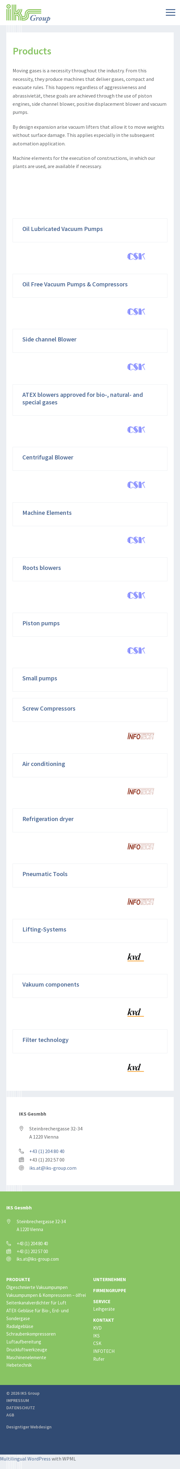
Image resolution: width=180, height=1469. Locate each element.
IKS (96, 1336)
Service (101, 1301)
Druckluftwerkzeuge (26, 1350)
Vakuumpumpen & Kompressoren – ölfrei (46, 1295)
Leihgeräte (104, 1309)
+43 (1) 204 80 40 (47, 1151)
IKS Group (28, 13)
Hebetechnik (19, 1365)
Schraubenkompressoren (31, 1334)
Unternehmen (109, 1279)
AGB (10, 1415)
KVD (97, 1328)
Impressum (17, 1400)
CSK (97, 1343)
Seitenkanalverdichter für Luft (36, 1303)
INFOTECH (104, 1351)
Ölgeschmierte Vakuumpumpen (37, 1287)
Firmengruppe (109, 1290)
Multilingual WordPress (25, 1458)
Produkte (18, 1279)
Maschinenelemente (26, 1357)
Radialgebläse (19, 1326)
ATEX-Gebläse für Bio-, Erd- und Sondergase (37, 1314)
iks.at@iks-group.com (52, 1168)
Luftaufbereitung (23, 1342)
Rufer (98, 1359)
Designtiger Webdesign (29, 1427)
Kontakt (103, 1320)
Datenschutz (20, 1407)
